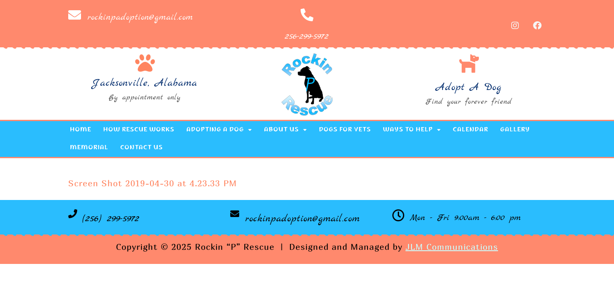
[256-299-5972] (307, 15)
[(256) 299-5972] (72, 213)
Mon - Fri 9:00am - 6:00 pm (465, 217)
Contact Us (141, 148)
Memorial (89, 148)
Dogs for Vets (345, 130)
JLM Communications (451, 247)
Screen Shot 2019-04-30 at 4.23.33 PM (152, 183)
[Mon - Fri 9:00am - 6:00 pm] (398, 215)
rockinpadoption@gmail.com (140, 17)
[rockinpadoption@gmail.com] (74, 15)
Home (80, 130)
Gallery (515, 130)
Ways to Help (412, 130)
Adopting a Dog (219, 130)
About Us (285, 130)
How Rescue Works (138, 130)
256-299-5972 (307, 36)
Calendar (470, 130)
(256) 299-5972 (110, 218)
